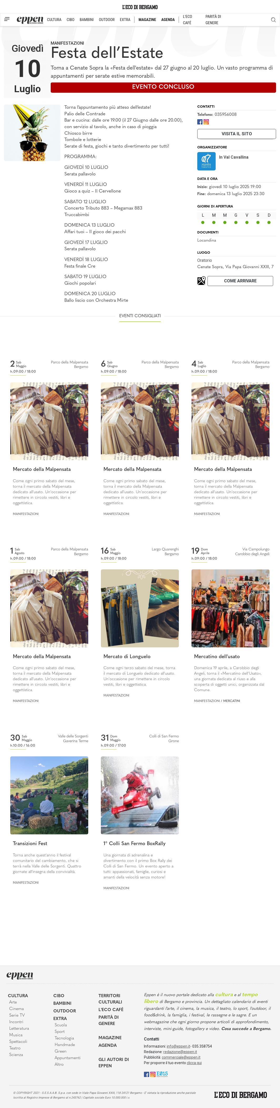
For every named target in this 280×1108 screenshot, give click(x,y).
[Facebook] (200, 121)
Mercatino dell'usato (217, 656)
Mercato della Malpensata (42, 469)
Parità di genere (108, 1021)
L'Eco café (110, 1010)
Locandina (206, 240)
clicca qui (194, 1063)
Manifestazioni (67, 43)
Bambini (62, 1004)
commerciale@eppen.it (181, 1057)
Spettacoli (18, 1042)
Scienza (16, 1055)
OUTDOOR (107, 19)
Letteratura (19, 1029)
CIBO (70, 19)
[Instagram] (206, 121)
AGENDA (168, 19)
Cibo (58, 996)
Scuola (61, 1025)
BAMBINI (87, 19)
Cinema (16, 1009)
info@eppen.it (178, 1046)
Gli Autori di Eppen (113, 1063)
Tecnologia (64, 1038)
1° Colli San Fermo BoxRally (134, 843)
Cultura (18, 996)
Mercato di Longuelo (127, 656)
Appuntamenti (68, 1058)
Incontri (16, 1022)
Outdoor (64, 1011)
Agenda (107, 1046)
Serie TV (17, 1015)
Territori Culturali (110, 999)
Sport (60, 1032)
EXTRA (125, 19)
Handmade (65, 1045)
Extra (60, 1019)
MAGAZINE (147, 19)
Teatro (14, 1048)
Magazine (110, 1038)
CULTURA (54, 19)
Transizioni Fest (30, 843)
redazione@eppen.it (180, 1052)
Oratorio (204, 260)
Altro (59, 1065)
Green (60, 1051)
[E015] (162, 1073)
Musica (16, 1035)
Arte (13, 1002)
